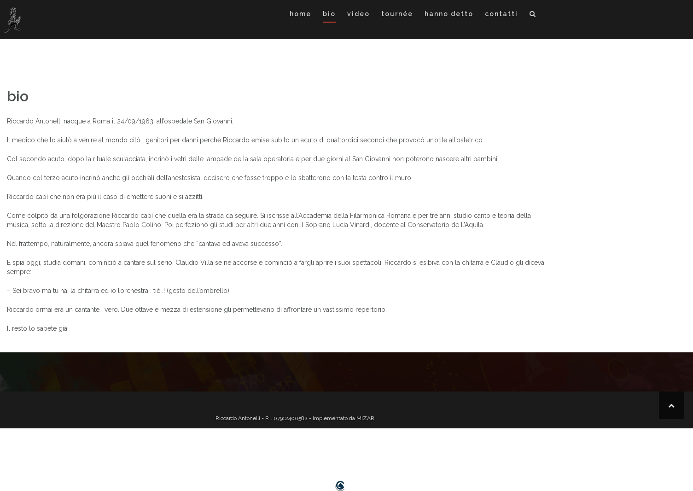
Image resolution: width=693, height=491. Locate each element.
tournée (397, 14)
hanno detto (449, 14)
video (358, 14)
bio (329, 14)
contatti (501, 14)
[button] (533, 15)
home (300, 14)
